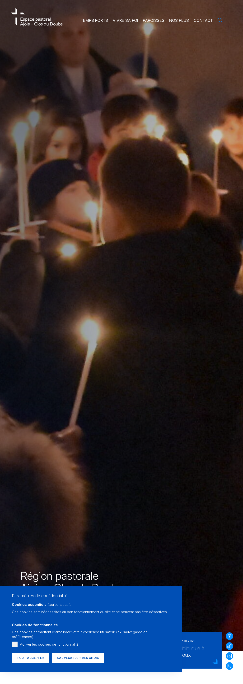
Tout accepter (30, 658)
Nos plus (179, 20)
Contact (203, 20)
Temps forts (94, 20)
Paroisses (153, 20)
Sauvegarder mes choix (78, 658)
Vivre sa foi (125, 20)
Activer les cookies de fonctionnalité (49, 644)
